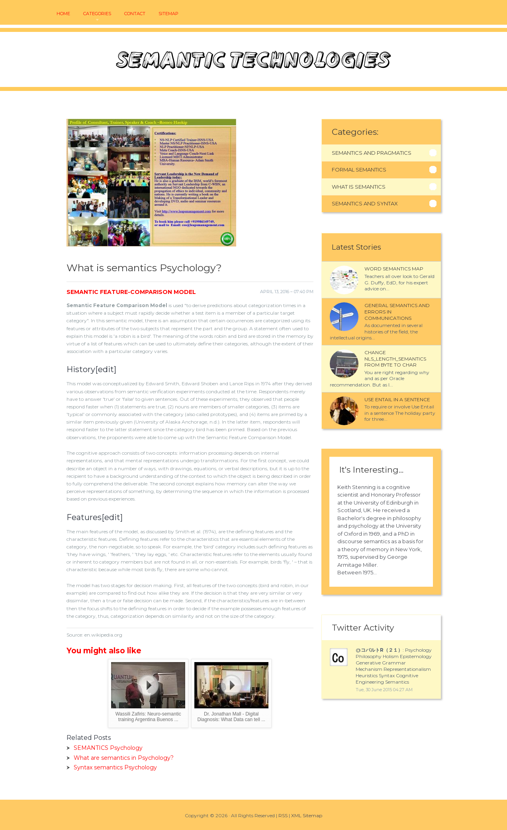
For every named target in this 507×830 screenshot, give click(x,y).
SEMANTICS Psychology (108, 747)
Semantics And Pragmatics (371, 153)
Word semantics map (393, 269)
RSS (283, 815)
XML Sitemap (306, 815)
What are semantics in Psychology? (124, 757)
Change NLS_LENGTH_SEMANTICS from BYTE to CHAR (395, 358)
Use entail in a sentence (397, 399)
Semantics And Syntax (365, 203)
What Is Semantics (359, 186)
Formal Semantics (359, 169)
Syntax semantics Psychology (115, 767)
